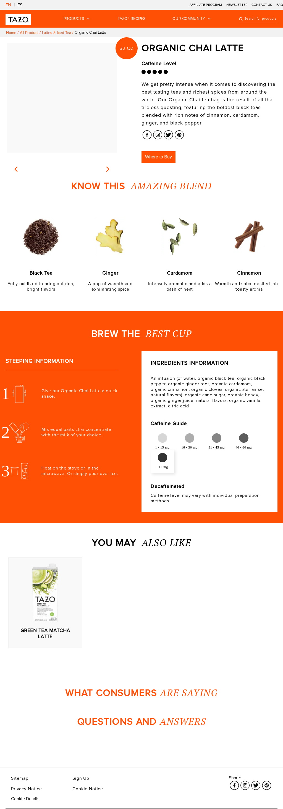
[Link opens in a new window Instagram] (157, 133)
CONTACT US (261, 5)
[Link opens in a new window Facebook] (147, 133)
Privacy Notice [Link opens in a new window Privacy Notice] (26, 789)
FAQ (279, 5)
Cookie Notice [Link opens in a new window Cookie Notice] (87, 789)
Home (11, 32)
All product (29, 32)
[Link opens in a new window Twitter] (168, 133)
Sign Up (80, 778)
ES (19, 5)
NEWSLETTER (237, 5)
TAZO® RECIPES (132, 19)
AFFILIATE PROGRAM (206, 5)
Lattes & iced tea (56, 32)
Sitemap (19, 778)
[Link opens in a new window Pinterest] (179, 133)
